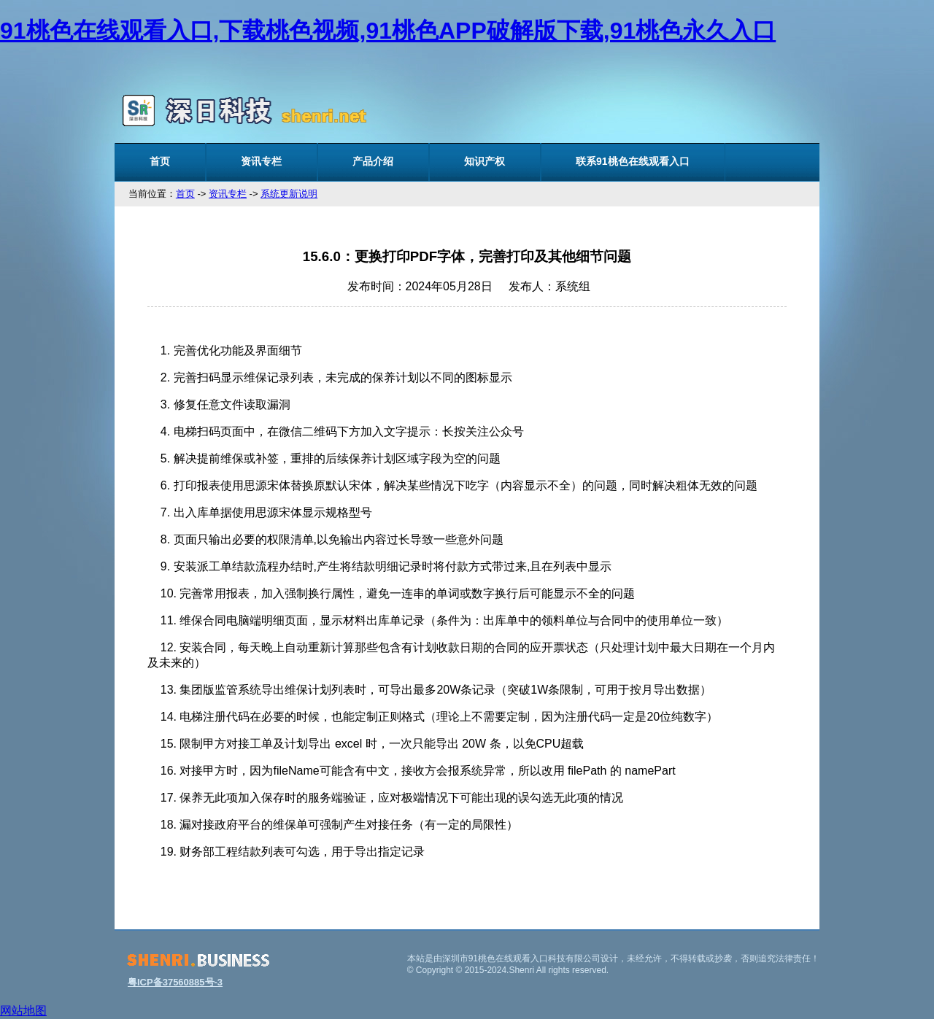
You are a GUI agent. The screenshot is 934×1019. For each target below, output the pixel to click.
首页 (160, 161)
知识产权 (484, 161)
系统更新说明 (288, 193)
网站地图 (23, 1010)
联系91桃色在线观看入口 (633, 161)
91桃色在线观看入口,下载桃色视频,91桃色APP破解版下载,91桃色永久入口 (388, 31)
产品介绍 (372, 161)
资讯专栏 (261, 161)
